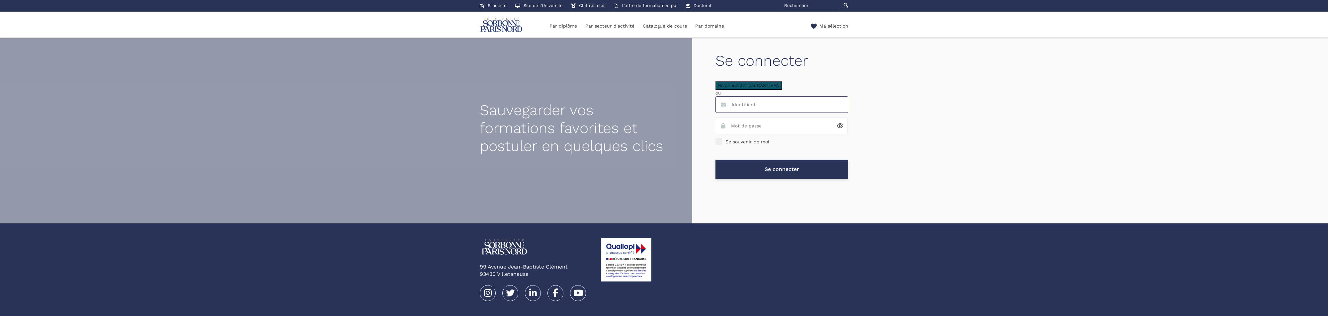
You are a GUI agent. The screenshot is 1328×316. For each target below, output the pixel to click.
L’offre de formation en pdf (646, 5)
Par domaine (709, 26)
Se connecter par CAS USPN (749, 85)
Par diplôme (563, 26)
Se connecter (782, 169)
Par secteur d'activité (609, 26)
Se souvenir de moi (747, 141)
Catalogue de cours (665, 26)
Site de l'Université (539, 5)
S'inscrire (493, 5)
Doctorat (698, 5)
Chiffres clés (588, 5)
